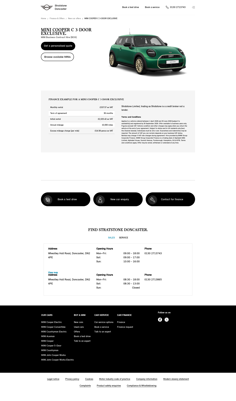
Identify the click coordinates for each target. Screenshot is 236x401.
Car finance (124, 315)
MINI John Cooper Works (53, 355)
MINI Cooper (47, 340)
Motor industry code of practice (114, 379)
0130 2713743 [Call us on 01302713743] (178, 7)
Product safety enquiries (109, 385)
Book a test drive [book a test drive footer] (82, 336)
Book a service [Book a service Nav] (152, 7)
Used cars (79, 326)
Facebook (160, 319)
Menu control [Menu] (193, 7)
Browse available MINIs (57, 57)
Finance (121, 322)
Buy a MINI (79, 315)
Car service (101, 315)
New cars (78, 322)
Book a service (101, 326)
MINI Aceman (48, 336)
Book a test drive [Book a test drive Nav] (130, 7)
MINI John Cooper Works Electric (57, 359)
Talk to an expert (82, 340)
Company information (146, 379)
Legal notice (53, 379)
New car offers (74, 18)
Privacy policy (72, 379)
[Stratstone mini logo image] (54, 7)
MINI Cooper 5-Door (51, 345)
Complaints (85, 385)
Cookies (89, 379)
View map (53, 272)
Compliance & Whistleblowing (141, 385)
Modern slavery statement (176, 379)
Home (43, 18)
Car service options (103, 322)
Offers (77, 331)
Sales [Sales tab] (111, 237)
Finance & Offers (57, 18)
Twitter (166, 319)
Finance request (125, 326)
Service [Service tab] (123, 237)
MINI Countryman (49, 350)
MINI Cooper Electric (51, 322)
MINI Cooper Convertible (53, 326)
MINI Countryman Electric (54, 331)
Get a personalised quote (58, 45)
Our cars (47, 315)
